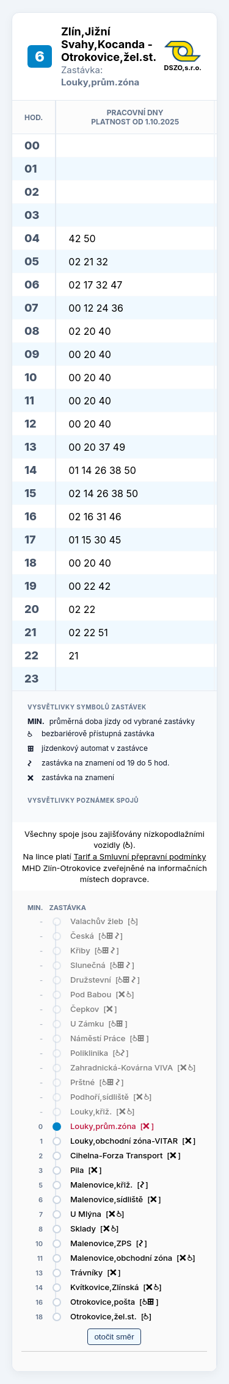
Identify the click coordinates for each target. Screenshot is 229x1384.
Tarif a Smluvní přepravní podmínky (139, 856)
